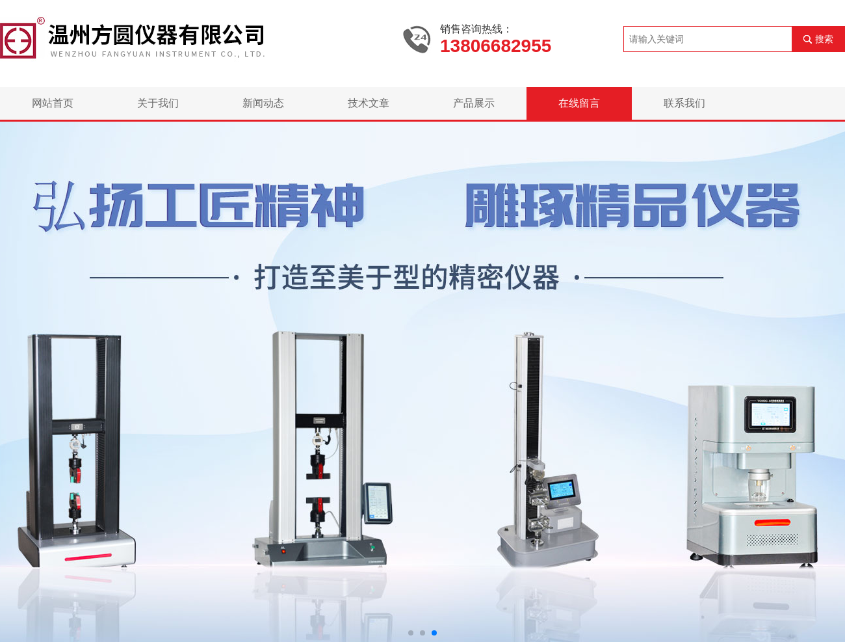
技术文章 (368, 103)
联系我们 (684, 103)
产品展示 (474, 103)
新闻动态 (263, 103)
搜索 (824, 39)
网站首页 (52, 103)
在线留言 (579, 103)
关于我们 (158, 103)
